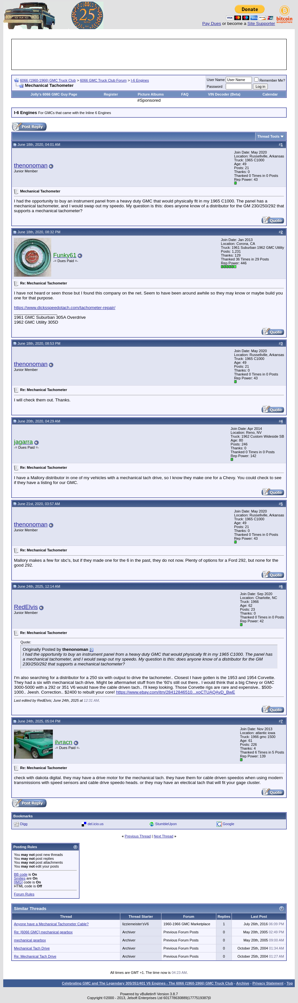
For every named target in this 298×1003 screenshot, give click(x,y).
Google (228, 824)
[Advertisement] (149, 54)
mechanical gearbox (30, 940)
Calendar (270, 94)
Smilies (19, 878)
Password (214, 86)
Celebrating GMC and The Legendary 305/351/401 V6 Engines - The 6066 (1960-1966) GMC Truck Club (147, 983)
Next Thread (163, 836)
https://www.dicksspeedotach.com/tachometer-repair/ (64, 307)
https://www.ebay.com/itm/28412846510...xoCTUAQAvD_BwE (175, 692)
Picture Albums (151, 94)
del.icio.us (95, 824)
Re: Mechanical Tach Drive (35, 956)
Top (290, 983)
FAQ (185, 94)
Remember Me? (269, 80)
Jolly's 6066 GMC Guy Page (53, 94)
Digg (24, 824)
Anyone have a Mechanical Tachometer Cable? (51, 924)
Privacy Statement (267, 983)
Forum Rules (24, 894)
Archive (242, 983)
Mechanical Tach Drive (32, 948)
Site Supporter (261, 23)
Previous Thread (138, 836)
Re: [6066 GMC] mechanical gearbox (43, 932)
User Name (216, 80)
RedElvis (26, 607)
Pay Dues (211, 23)
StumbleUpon (166, 824)
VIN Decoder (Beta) (224, 94)
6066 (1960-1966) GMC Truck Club (48, 80)
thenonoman (31, 165)
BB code (21, 874)
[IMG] (18, 882)
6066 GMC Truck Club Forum (103, 80)
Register (111, 94)
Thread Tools (268, 136)
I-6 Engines (140, 80)
